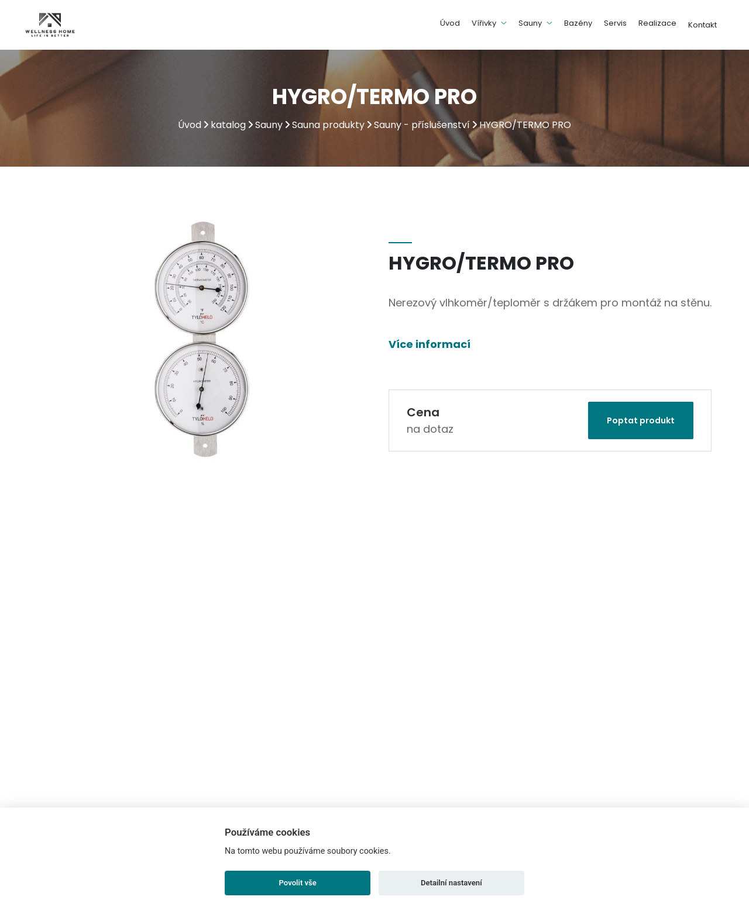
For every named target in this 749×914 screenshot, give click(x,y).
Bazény (578, 23)
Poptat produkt (641, 420)
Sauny (535, 23)
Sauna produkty (328, 125)
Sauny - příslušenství (422, 125)
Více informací (429, 344)
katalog (228, 125)
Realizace (657, 23)
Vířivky (489, 23)
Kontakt (702, 24)
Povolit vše (298, 882)
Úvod (450, 23)
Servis (615, 23)
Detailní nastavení (451, 882)
